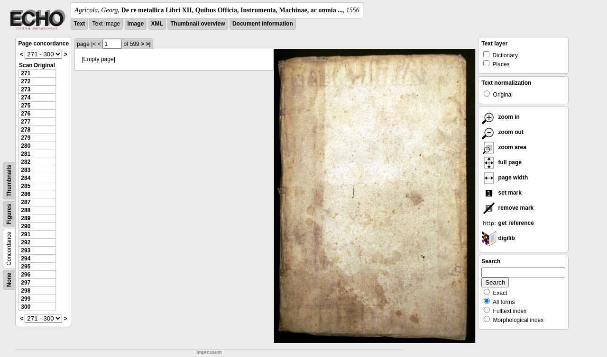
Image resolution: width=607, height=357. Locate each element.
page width (504, 177)
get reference (507, 223)
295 (25, 266)
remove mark (507, 208)
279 (25, 137)
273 (25, 89)
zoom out (502, 132)
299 (25, 298)
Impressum (208, 352)
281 (25, 154)
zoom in (500, 117)
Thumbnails (9, 180)
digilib (498, 238)
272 (25, 81)
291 (25, 234)
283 (25, 170)
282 (25, 162)
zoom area (503, 147)
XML (157, 23)
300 (25, 306)
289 (25, 218)
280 (25, 146)
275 (25, 105)
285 (25, 186)
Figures (9, 214)
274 (25, 97)
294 (25, 258)
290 (25, 226)
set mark (501, 192)
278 (25, 129)
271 (25, 73)
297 (25, 282)
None (9, 280)
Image (136, 23)
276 (25, 113)
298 (25, 290)
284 (25, 178)
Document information (262, 23)
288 (25, 210)
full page (501, 162)
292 (25, 242)
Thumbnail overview (197, 23)
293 (25, 250)
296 (25, 274)
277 (25, 121)
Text (79, 23)
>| (148, 44)
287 (25, 202)
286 (25, 194)
